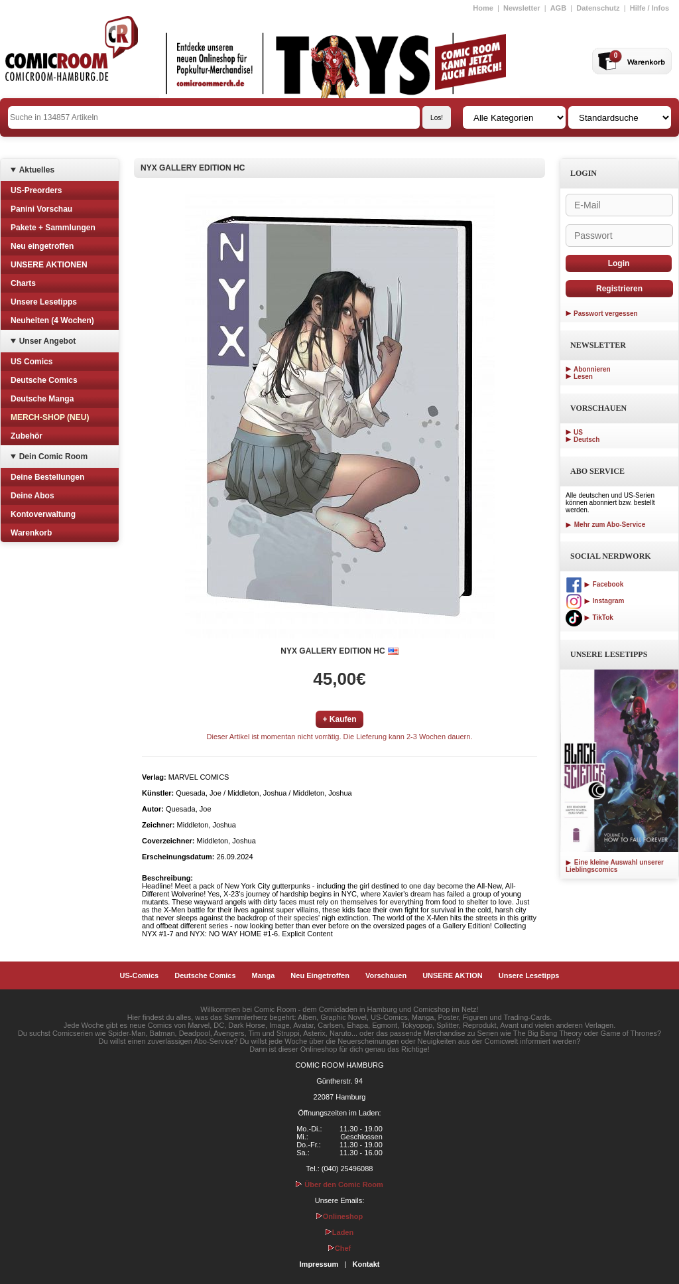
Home (483, 8)
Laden (339, 1232)
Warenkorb (31, 532)
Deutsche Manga (42, 398)
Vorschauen (385, 975)
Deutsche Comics (44, 380)
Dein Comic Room (53, 456)
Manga (263, 975)
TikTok (589, 617)
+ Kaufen (339, 719)
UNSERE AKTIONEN (49, 264)
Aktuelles (36, 170)
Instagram (595, 601)
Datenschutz (597, 8)
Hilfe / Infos (649, 8)
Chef (339, 1248)
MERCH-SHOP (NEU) (50, 417)
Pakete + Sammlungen (53, 227)
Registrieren (619, 288)
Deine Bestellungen (47, 477)
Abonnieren (592, 369)
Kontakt (365, 1264)
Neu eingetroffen (42, 246)
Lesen (583, 376)
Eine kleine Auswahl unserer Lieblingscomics (615, 866)
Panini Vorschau (41, 209)
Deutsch (586, 439)
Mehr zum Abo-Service (605, 524)
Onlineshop (339, 1216)
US (578, 432)
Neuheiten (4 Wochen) (52, 320)
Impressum (319, 1264)
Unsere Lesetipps (44, 302)
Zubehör (26, 436)
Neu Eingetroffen (319, 975)
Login (619, 263)
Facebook (594, 584)
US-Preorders (36, 190)
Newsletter (521, 8)
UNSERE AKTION (452, 975)
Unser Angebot (47, 341)
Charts (23, 283)
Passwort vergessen (606, 313)
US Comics (31, 361)
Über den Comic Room (339, 1184)
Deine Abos (32, 495)
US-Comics (139, 975)
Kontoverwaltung (43, 514)
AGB (558, 8)
